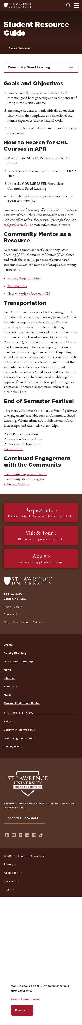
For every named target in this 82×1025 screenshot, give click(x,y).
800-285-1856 (13, 607)
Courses (64, 225)
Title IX (8, 721)
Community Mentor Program (24, 479)
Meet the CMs (17, 286)
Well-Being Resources (18, 738)
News (7, 669)
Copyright (10, 880)
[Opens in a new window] (7, 835)
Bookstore (10, 686)
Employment (12, 746)
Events (8, 644)
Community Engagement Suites (25, 474)
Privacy (8, 864)
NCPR (7, 694)
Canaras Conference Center (22, 703)
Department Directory (18, 661)
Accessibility (12, 872)
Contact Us (11, 614)
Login (7, 889)
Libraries (9, 678)
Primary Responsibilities (24, 278)
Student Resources (19, 48)
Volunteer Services (16, 484)
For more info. (13, 449)
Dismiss (20, 1010)
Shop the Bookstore (23, 818)
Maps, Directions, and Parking (23, 621)
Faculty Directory (15, 653)
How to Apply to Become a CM (28, 294)
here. (22, 392)
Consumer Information (18, 729)
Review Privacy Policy (25, 998)
